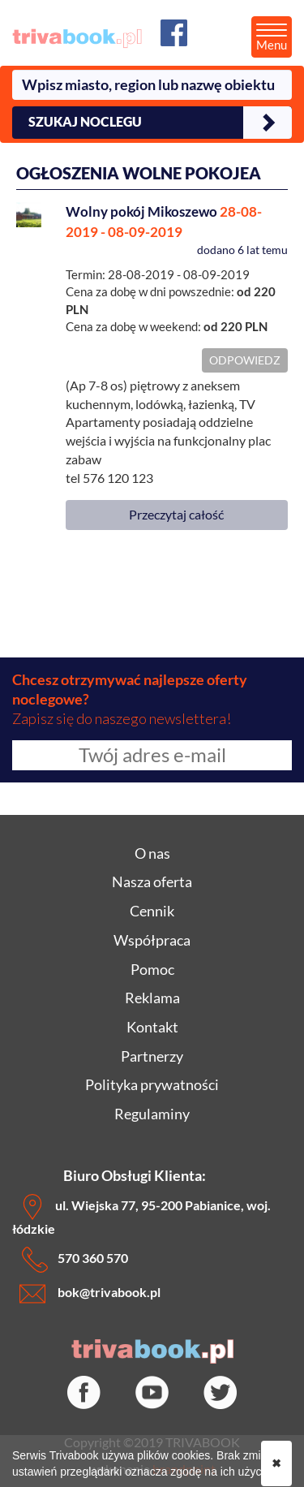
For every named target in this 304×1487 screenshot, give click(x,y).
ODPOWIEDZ (244, 360)
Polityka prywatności (152, 1084)
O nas (152, 853)
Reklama (152, 997)
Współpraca (152, 940)
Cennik (152, 911)
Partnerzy (152, 1056)
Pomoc (152, 969)
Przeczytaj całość (176, 514)
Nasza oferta (152, 881)
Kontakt (152, 1027)
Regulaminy (152, 1114)
